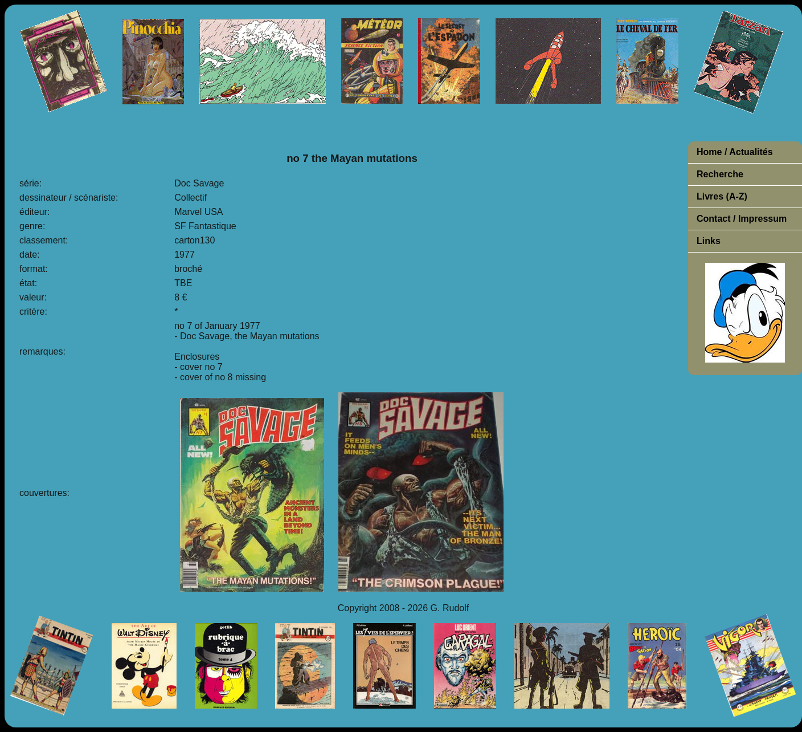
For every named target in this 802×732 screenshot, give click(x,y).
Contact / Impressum (742, 218)
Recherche (720, 174)
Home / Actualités (735, 152)
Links (709, 241)
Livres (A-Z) (722, 196)
